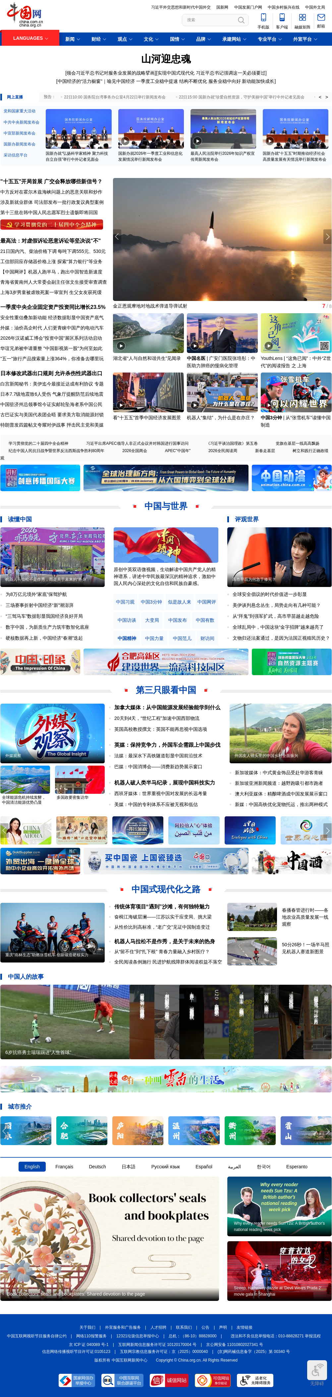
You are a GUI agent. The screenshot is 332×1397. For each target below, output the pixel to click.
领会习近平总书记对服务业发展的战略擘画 (111, 73)
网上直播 (15, 97)
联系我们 (184, 1327)
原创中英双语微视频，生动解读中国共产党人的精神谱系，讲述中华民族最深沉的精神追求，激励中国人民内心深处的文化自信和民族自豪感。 (165, 576)
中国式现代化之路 (166, 889)
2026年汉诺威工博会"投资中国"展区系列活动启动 (51, 338)
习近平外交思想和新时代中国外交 (181, 7)
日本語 (129, 1166)
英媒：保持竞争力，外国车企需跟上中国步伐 (167, 745)
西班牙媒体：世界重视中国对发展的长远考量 (160, 793)
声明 (223, 1327)
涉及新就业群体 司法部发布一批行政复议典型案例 (52, 202)
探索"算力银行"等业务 (79, 261)
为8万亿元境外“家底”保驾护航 (36, 594)
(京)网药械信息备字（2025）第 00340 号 (254, 1351)
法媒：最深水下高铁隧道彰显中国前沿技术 (158, 755)
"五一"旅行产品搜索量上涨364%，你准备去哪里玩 (52, 358)
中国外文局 (315, 7)
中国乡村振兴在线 (284, 7)
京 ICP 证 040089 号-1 (89, 1344)
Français (64, 1166)
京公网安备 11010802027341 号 (234, 1344)
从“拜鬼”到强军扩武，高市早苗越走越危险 (276, 616)
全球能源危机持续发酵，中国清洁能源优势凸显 (24, 800)
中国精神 (127, 638)
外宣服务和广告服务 (123, 1327)
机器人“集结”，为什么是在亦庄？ (221, 417)
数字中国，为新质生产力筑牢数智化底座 (47, 627)
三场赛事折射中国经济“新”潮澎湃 (40, 605)
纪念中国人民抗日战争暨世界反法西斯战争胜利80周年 (56, 450)
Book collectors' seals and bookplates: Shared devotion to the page (76, 1294)
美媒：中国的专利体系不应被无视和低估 (156, 804)
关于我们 (87, 1327)
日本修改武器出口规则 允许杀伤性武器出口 (51, 373)
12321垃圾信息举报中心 (137, 1336)
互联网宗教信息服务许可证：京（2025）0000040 (164, 1351)
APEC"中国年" (178, 450)
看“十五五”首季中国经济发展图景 (147, 417)
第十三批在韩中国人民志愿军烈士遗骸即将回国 (49, 212)
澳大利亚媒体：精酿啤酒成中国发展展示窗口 (281, 793)
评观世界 (247, 519)
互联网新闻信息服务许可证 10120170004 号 (157, 1344)
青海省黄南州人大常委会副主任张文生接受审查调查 (53, 282)
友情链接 (244, 1327)
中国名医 (196, 358)
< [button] (320, 97)
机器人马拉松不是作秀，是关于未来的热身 (164, 941)
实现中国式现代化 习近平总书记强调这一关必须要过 (211, 73)
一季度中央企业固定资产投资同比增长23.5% (52, 307)
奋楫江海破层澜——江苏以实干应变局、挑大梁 (163, 916)
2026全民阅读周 (222, 450)
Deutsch (97, 1166)
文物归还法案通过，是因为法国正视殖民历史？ (281, 638)
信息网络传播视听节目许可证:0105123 (76, 1351)
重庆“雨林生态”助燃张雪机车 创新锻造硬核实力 (46, 955)
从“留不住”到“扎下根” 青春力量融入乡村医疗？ (162, 951)
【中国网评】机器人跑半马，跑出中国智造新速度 (51, 271)
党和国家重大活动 (19, 111)
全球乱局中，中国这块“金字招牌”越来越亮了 (278, 627)
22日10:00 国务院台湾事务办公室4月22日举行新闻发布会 (115, 97)
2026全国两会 (134, 450)
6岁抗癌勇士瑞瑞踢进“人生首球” (38, 1052)
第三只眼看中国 (166, 690)
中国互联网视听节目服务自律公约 (37, 1336)
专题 (99, 383)
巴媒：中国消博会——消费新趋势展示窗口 (158, 766)
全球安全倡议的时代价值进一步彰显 (270, 594)
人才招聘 (158, 1327)
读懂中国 (20, 519)
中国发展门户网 (248, 7)
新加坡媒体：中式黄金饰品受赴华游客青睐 (279, 772)
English (32, 1166)
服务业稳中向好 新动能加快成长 (241, 81)
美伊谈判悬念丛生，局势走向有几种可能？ (277, 605)
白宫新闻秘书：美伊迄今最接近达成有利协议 (46, 383)
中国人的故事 (26, 976)
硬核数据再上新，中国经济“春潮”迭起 (44, 638)
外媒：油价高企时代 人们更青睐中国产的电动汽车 (52, 327)
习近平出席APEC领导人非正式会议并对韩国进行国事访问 (137, 443)
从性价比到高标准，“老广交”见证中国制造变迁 (162, 927)
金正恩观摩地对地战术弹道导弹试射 (150, 306)
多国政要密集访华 (72, 797)
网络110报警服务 (91, 1336)
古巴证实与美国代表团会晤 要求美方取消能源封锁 (52, 414)
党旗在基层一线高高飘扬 (297, 443)
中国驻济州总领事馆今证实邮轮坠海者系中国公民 (51, 404)
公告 (205, 1327)
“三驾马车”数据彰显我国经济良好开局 (44, 616)
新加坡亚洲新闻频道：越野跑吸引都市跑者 (279, 783)
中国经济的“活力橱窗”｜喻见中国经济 (96, 81)
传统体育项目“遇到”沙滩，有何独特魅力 (162, 906)
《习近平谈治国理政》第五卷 (232, 443)
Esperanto (296, 1166)
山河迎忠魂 (166, 58)
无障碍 (317, 1373)
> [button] (326, 97)
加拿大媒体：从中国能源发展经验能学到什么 (167, 707)
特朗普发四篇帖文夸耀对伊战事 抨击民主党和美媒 (52, 425)
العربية (234, 1166)
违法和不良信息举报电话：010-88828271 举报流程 (276, 1336)
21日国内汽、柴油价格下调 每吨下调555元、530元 (53, 251)
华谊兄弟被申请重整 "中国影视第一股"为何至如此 (51, 348)
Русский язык (165, 1166)
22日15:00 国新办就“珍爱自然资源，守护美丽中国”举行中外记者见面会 (241, 97)
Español (203, 1166)
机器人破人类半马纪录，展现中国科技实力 (164, 783)
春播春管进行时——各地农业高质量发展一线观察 (305, 917)
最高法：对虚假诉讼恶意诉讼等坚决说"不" (50, 241)
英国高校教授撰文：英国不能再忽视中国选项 (160, 729)
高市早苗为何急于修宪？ (254, 579)
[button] (327, 236)
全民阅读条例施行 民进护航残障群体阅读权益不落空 (168, 961)
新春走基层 (265, 450)
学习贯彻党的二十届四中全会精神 (38, 443)
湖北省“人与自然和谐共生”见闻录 (147, 358)
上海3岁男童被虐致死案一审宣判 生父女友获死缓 (51, 292)
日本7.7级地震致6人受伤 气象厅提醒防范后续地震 (51, 394)
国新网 (222, 7)
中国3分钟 (271, 417)
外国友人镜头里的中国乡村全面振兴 (266, 755)
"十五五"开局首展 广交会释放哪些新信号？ (51, 181)
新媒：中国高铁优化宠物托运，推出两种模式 (281, 804)
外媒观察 (13, 755)
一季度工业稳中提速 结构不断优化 (171, 81)
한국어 (264, 1166)
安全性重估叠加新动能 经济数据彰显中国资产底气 (52, 317)
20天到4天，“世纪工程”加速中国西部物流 (156, 718)
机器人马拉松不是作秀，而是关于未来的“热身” (46, 579)
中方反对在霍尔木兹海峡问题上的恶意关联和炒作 (51, 192)
